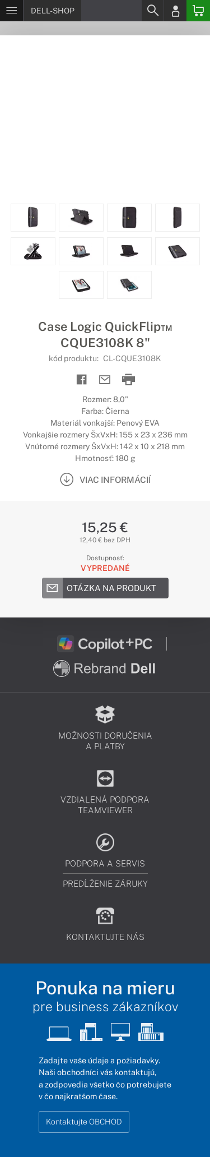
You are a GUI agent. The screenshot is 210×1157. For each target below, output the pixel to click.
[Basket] (198, 10)
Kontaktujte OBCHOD (84, 1121)
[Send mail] (105, 380)
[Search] (152, 10)
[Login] (175, 10)
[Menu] (11, 10)
